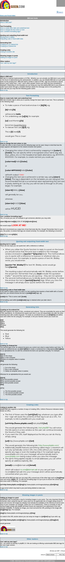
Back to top (4, 90)
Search (60, 12)
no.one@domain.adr (28, 470)
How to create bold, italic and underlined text (14, 28)
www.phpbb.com (12, 456)
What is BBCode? (6, 22)
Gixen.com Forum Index (7, 15)
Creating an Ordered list (8, 46)
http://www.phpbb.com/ (48, 445)
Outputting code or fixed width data (11, 39)
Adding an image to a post (8, 57)
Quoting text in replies (7, 37)
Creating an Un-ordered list (9, 44)
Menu (60, 3)
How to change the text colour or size (12, 30)
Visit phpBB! (43, 428)
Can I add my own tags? (8, 63)
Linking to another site (7, 52)
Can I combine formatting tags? (10, 31)
